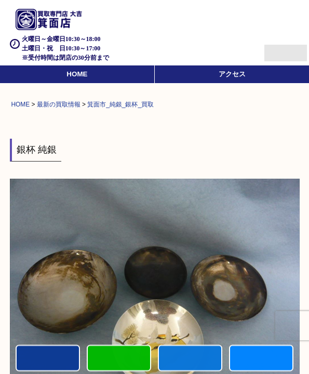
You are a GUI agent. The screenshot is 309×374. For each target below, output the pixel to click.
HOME (76, 74)
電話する (48, 358)
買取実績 (261, 358)
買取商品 (190, 358)
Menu (274, 48)
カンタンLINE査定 (119, 358)
